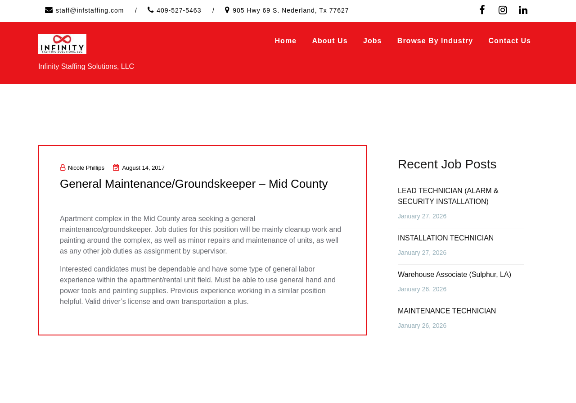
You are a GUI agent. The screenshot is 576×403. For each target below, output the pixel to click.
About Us (329, 41)
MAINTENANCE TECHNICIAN (447, 311)
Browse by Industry (435, 41)
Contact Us (510, 41)
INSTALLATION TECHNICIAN (446, 238)
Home (286, 41)
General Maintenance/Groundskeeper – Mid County (194, 183)
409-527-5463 (179, 10)
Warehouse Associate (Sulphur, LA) (454, 274)
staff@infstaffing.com (90, 10)
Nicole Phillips (82, 167)
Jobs (372, 41)
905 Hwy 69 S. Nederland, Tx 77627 (291, 10)
